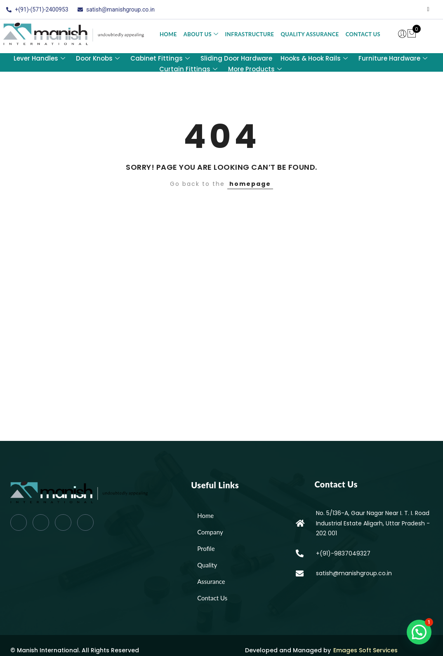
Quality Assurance (309, 34)
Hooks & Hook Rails (314, 58)
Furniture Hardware (392, 58)
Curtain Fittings (188, 69)
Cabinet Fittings (160, 58)
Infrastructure (249, 34)
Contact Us (363, 34)
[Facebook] (378, 9)
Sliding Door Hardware (236, 58)
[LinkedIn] (411, 9)
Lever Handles (39, 58)
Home (168, 34)
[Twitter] (395, 9)
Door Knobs (98, 58)
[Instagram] (428, 9)
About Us (201, 34)
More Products (255, 69)
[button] (419, 632)
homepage (250, 184)
